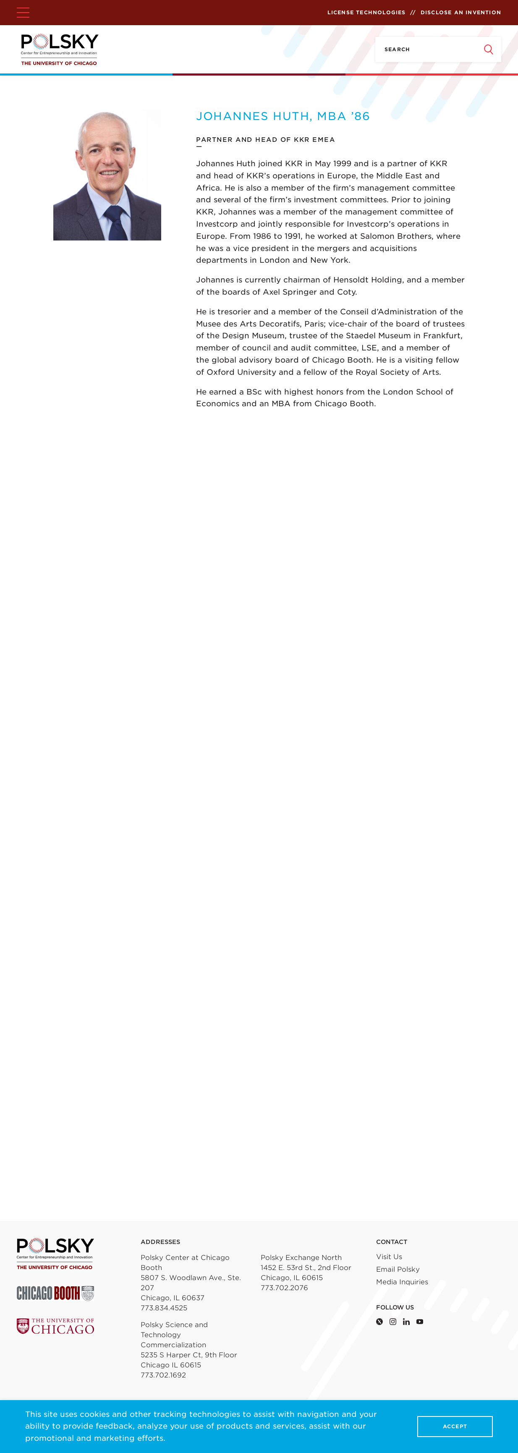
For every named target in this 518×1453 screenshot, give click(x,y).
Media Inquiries (402, 1282)
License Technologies (366, 12)
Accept (455, 1427)
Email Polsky (398, 1269)
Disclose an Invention (461, 12)
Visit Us (389, 1257)
